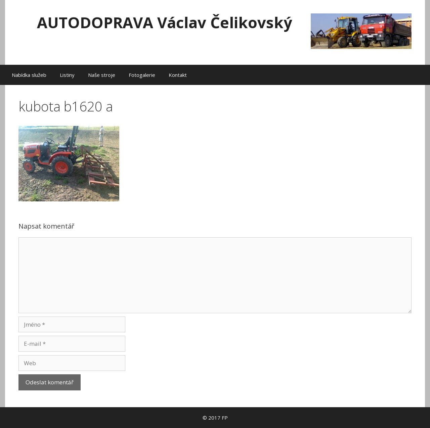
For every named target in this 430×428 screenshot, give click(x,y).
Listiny (67, 75)
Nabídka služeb (29, 75)
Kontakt (178, 75)
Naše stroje (101, 75)
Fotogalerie (142, 75)
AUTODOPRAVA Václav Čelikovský (164, 22)
